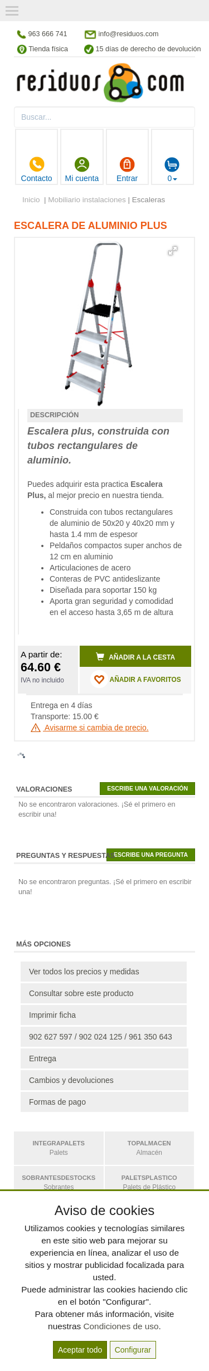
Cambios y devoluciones (71, 1080)
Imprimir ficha (52, 1015)
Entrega (42, 1058)
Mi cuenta (82, 169)
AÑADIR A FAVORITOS (135, 679)
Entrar (127, 169)
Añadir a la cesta (135, 656)
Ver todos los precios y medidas (84, 971)
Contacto (36, 169)
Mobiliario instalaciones (87, 200)
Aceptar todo (80, 1349)
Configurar (133, 1349)
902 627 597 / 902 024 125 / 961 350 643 (100, 1036)
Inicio (31, 200)
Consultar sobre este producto (81, 993)
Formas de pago (57, 1101)
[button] (173, 251)
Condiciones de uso (120, 1326)
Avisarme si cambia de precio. (90, 727)
